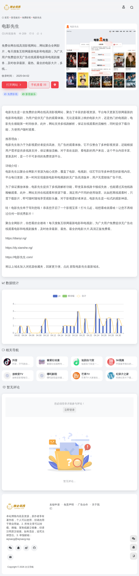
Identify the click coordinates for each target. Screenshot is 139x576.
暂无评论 (13, 387)
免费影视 (26, 17)
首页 (7, 17)
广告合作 (83, 504)
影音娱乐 (15, 17)
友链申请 (55, 504)
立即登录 (69, 409)
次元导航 (29, 567)
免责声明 (69, 504)
